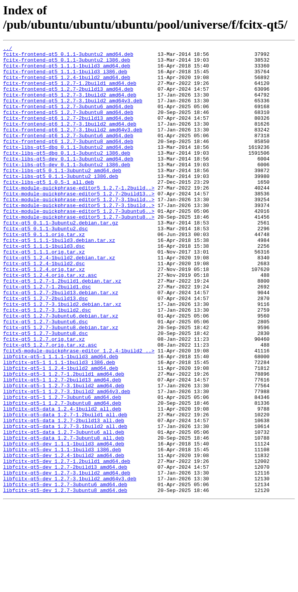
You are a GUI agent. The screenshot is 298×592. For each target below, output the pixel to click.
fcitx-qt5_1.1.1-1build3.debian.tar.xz (59, 279)
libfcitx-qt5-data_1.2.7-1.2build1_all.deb (65, 488)
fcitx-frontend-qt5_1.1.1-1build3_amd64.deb (66, 70)
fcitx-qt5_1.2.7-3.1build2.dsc (47, 363)
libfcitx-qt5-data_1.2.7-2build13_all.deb (63, 495)
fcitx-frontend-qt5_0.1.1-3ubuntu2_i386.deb (66, 63)
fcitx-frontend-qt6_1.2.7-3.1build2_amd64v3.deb (72, 146)
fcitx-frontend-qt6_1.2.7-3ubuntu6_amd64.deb (68, 153)
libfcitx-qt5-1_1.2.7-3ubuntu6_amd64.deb (62, 467)
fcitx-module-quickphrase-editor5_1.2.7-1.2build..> (78, 216)
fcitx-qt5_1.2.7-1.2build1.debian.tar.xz (62, 328)
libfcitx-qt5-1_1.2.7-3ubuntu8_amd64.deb (62, 474)
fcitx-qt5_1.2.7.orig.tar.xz (44, 398)
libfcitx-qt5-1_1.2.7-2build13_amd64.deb (62, 447)
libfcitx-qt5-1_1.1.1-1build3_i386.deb (59, 426)
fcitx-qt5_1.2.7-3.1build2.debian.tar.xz (62, 356)
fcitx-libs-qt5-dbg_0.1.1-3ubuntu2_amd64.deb (68, 167)
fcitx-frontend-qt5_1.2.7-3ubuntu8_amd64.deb (68, 126)
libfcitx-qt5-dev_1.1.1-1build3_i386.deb (62, 530)
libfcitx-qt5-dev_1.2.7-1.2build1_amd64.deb (66, 544)
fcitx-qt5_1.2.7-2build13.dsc (45, 349)
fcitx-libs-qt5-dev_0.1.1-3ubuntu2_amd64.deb (68, 181)
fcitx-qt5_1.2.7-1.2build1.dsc (47, 335)
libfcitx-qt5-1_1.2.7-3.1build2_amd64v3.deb (66, 460)
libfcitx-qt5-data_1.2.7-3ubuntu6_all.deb (63, 509)
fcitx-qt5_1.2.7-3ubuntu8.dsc (45, 391)
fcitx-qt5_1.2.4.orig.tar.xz (44, 314)
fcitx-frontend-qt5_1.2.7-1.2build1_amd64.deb (69, 91)
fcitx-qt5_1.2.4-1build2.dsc (44, 307)
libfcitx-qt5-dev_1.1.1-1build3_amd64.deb (63, 523)
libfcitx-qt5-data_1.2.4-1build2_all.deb (62, 481)
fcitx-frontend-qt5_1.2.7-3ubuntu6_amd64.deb (68, 119)
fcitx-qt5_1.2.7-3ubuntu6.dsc (45, 377)
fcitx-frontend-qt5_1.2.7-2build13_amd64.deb (68, 98)
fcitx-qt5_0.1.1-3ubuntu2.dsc (45, 265)
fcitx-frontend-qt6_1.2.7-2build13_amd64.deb (68, 132)
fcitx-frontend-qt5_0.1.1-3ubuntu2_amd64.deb (68, 56)
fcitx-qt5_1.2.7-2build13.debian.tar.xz (60, 342)
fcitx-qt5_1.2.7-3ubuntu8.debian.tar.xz (60, 384)
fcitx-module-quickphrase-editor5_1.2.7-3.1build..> (78, 230)
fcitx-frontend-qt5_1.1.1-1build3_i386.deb (65, 77)
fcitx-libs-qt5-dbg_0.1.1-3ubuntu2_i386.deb (66, 174)
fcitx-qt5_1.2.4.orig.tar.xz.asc (50, 321)
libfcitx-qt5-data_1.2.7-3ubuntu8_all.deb (63, 516)
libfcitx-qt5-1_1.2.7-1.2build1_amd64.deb (63, 440)
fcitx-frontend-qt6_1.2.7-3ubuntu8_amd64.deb (68, 160)
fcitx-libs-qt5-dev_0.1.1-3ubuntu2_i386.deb (66, 188)
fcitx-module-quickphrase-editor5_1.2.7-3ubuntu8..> (78, 251)
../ (7, 49)
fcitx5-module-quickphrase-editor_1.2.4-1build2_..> (78, 412)
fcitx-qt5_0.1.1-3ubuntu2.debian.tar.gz (60, 258)
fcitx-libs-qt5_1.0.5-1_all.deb (48, 209)
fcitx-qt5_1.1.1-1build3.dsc (44, 286)
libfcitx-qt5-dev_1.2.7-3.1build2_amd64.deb (66, 558)
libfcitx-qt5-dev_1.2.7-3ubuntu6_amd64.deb (65, 572)
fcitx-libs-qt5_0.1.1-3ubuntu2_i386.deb (60, 202)
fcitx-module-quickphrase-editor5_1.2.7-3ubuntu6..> (78, 244)
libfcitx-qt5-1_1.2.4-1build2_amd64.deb (60, 433)
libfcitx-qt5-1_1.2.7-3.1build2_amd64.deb (63, 453)
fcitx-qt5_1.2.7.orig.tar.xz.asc (50, 405)
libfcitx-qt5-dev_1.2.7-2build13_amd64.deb (65, 551)
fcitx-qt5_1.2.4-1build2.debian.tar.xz (59, 300)
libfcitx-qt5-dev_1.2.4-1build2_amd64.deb (63, 537)
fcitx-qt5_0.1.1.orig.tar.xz (44, 272)
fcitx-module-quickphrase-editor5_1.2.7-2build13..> (78, 223)
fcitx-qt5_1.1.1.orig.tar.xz (44, 293)
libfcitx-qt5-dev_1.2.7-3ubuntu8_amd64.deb (65, 579)
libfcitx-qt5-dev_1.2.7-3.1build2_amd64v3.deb (69, 565)
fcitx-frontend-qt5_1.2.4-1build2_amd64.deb (66, 84)
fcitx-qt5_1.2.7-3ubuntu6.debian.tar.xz (60, 370)
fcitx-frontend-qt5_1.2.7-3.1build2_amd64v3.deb (72, 112)
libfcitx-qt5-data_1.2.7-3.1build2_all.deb (65, 502)
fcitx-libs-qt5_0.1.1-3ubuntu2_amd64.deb (62, 195)
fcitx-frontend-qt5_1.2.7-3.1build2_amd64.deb (69, 105)
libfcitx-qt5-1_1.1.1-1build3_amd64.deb (60, 419)
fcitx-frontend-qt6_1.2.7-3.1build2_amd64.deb (69, 139)
